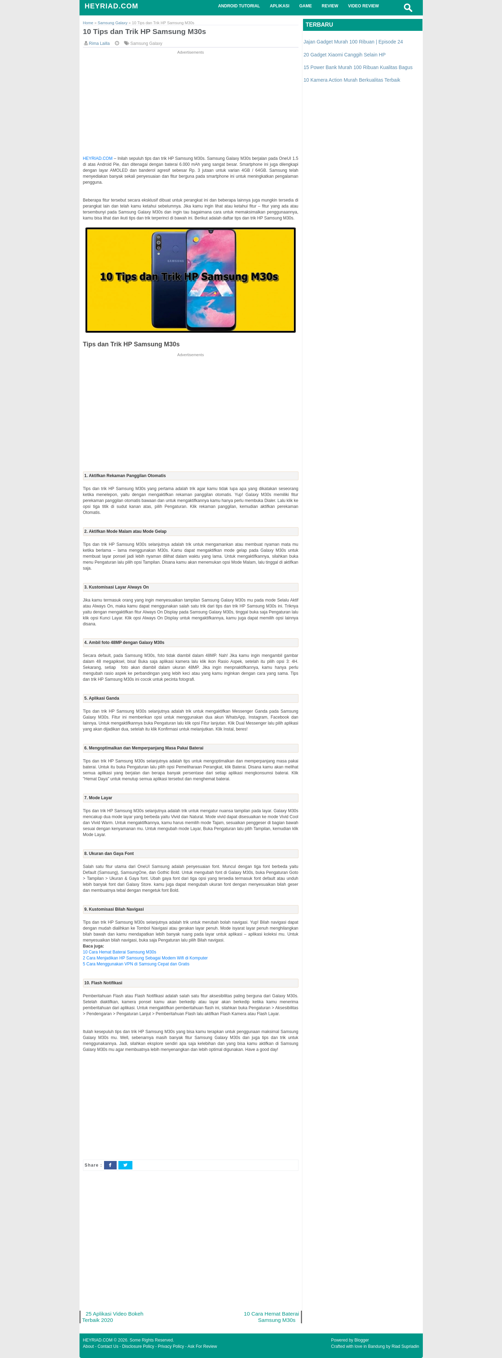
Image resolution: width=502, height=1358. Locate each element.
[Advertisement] (190, 105)
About (88, 1346)
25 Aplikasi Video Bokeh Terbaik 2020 (113, 1317)
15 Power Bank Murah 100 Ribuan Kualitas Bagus (358, 67)
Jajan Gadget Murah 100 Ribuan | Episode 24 (353, 42)
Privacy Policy (171, 1346)
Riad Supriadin (405, 1346)
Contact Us (108, 1346)
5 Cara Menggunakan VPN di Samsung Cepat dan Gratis (136, 964)
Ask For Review (202, 1346)
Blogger (362, 1340)
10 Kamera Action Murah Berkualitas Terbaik (352, 80)
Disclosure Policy (138, 1346)
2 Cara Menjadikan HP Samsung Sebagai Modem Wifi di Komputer (145, 958)
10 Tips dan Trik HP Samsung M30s (144, 31)
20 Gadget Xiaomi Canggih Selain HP (345, 54)
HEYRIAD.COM (111, 6)
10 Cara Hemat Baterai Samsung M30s (119, 952)
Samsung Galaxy (146, 43)
